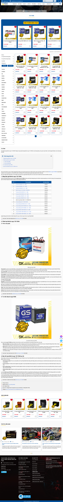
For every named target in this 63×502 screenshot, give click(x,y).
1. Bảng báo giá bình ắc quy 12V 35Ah (9, 158)
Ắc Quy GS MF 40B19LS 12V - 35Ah (22, 194)
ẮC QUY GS (34, 461)
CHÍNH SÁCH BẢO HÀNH (36, 479)
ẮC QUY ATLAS (34, 465)
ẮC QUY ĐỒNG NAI (35, 459)
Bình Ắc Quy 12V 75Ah (19, 218)
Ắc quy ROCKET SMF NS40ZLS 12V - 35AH (23, 211)
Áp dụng (4, 65)
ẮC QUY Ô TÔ (35, 458)
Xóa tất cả (10, 65)
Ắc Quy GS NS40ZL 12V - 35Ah (21, 186)
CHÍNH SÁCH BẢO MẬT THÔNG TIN (37, 481)
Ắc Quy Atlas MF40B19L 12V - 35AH (22, 196)
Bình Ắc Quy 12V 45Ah (19, 379)
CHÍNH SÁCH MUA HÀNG (36, 473)
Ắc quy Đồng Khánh (11, 384)
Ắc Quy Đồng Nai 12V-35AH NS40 (22, 201)
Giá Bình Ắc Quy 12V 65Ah (16, 293)
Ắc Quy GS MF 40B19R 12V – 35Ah (22, 192)
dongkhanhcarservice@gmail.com (17, 1)
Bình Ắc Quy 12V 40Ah (20, 353)
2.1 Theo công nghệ (7, 161)
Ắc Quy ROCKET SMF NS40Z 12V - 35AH (23, 209)
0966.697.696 (3, 468)
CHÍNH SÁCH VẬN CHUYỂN (36, 475)
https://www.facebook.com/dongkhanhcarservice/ (14, 389)
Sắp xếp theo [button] (56, 51)
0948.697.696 (5, 1)
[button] (31, 453)
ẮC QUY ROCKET (34, 463)
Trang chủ (25, 11)
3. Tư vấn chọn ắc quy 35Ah (7, 164)
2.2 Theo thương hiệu (7, 163)
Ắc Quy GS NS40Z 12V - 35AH (21, 184)
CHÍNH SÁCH (35, 471)
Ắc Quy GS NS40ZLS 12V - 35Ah (21, 188)
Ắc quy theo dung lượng (32, 11)
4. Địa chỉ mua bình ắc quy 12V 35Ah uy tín (10, 166)
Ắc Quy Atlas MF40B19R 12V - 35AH (22, 198)
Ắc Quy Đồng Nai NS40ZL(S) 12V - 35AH (23, 203)
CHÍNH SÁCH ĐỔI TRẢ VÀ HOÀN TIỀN (38, 477)
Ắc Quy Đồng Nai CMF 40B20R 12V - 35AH (23, 205)
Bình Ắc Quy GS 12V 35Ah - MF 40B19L (23, 190)
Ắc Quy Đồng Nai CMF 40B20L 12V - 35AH (23, 207)
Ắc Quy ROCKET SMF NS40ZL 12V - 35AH (23, 213)
